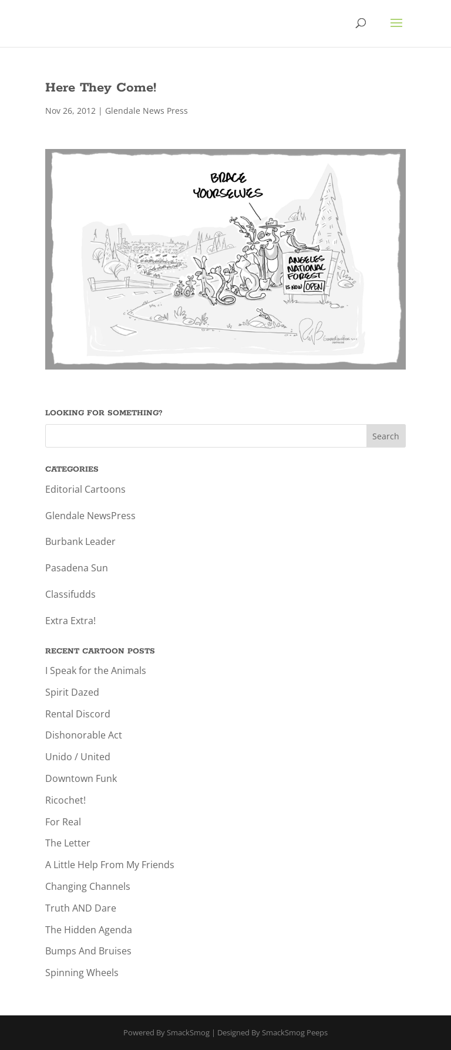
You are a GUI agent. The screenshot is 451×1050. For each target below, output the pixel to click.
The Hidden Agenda (88, 929)
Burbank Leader (80, 541)
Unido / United (77, 756)
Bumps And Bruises (88, 950)
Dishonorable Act (83, 735)
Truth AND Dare (80, 908)
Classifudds (70, 594)
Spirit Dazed (72, 692)
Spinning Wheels (82, 972)
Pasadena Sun (76, 567)
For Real (63, 821)
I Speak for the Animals (95, 670)
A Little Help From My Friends (109, 864)
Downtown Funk (81, 778)
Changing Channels (87, 886)
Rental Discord (77, 713)
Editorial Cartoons (85, 489)
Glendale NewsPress (90, 515)
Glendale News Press (146, 110)
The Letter (67, 842)
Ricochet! (65, 800)
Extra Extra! (70, 620)
